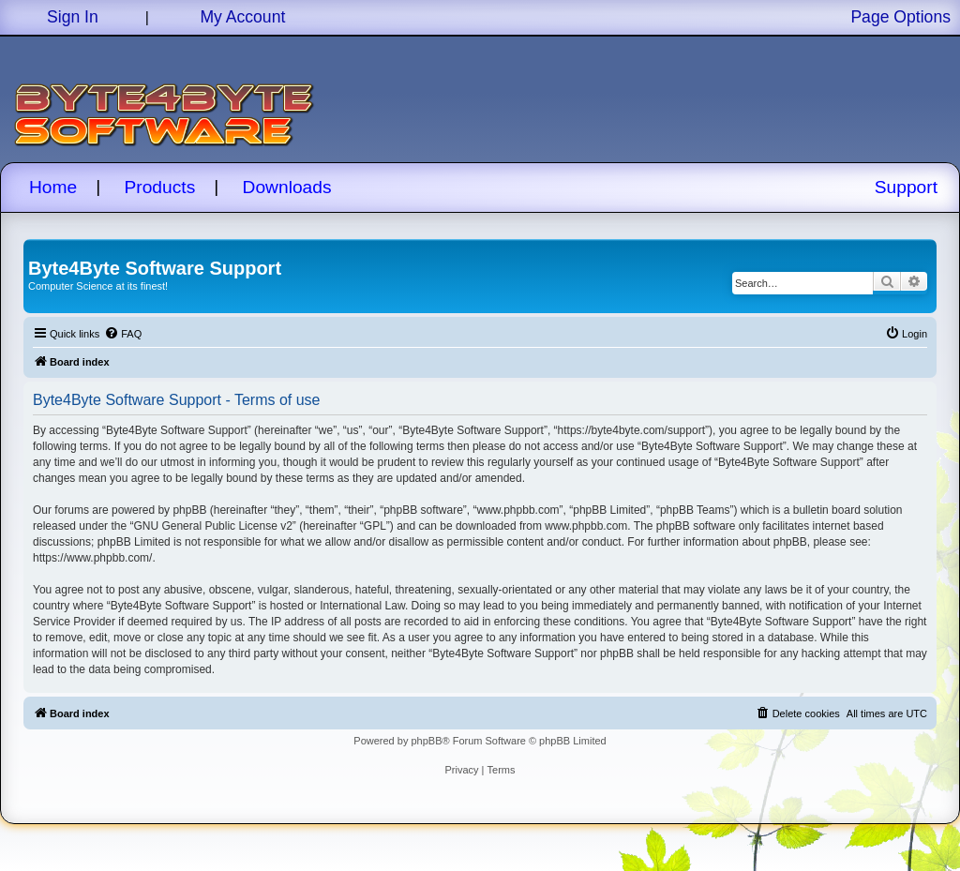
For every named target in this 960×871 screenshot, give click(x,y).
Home (53, 187)
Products (160, 187)
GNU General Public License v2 (212, 526)
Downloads (287, 187)
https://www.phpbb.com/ (92, 557)
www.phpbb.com (586, 526)
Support (906, 187)
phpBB (426, 740)
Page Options (900, 17)
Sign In (72, 17)
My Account (242, 17)
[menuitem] (123, 334)
